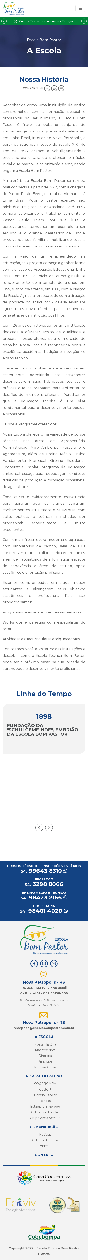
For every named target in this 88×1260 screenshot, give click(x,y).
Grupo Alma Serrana (45, 1118)
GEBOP (45, 1089)
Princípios (45, 1061)
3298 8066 (44, 884)
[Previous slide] (4, 21)
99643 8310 (44, 870)
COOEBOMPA (45, 1084)
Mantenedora (45, 1050)
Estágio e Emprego (45, 1106)
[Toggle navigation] (80, 8)
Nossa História (45, 1044)
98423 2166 (44, 897)
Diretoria (45, 1056)
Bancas (45, 1101)
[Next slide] (84, 21)
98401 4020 (44, 910)
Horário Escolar (45, 1095)
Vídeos (45, 1146)
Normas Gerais (45, 1067)
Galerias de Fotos (45, 1140)
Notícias (45, 1134)
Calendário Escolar (45, 1112)
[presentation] (39, 827)
